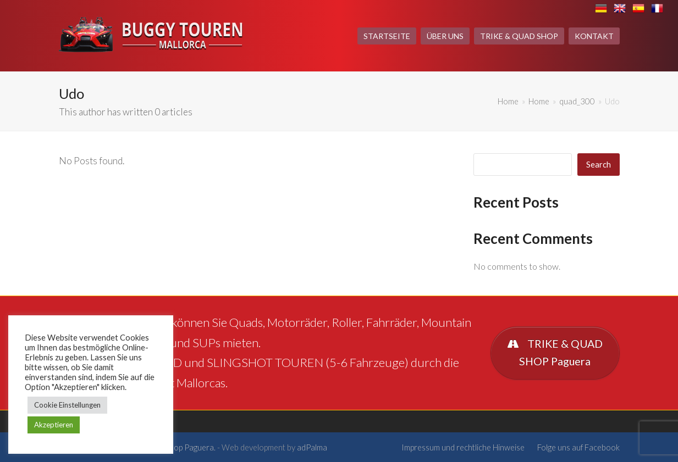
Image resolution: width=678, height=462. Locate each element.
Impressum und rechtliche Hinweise (463, 447)
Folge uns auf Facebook (578, 447)
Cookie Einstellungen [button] (67, 404)
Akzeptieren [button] (53, 424)
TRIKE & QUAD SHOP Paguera (554, 352)
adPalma (312, 447)
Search (598, 164)
